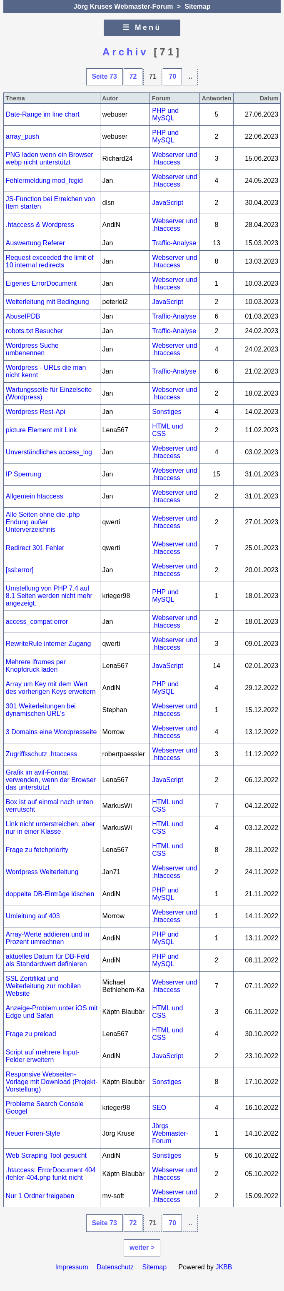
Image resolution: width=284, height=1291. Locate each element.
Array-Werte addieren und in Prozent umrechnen (48, 938)
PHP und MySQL (165, 114)
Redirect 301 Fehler (35, 547)
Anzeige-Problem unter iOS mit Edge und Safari (52, 1011)
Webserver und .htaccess (174, 158)
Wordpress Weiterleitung (42, 871)
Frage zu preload (31, 1033)
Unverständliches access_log (49, 452)
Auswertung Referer (35, 243)
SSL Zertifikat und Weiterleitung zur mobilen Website (43, 986)
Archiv (125, 51)
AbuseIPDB (23, 316)
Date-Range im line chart (43, 114)
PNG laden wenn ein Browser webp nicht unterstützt (49, 158)
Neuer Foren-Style (33, 1133)
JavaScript (167, 202)
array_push (22, 136)
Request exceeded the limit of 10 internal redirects (50, 261)
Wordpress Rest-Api (35, 411)
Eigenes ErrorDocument (41, 283)
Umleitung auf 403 (33, 916)
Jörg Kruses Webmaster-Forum (123, 6)
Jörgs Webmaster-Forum (170, 1133)
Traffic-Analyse (174, 243)
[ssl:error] (20, 569)
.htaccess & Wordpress (40, 224)
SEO (159, 1107)
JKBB (224, 1267)
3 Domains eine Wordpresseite (51, 731)
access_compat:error (37, 621)
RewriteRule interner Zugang (48, 643)
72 (133, 76)
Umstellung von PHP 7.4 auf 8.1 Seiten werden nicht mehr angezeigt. (49, 596)
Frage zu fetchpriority (37, 849)
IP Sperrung (23, 474)
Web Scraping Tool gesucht (46, 1155)
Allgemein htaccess (34, 496)
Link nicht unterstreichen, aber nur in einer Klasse (50, 827)
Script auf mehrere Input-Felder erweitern (43, 1056)
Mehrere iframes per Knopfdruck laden (36, 665)
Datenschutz (115, 1267)
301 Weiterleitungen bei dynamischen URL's (41, 710)
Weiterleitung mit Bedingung (47, 301)
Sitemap (197, 6)
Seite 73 (104, 76)
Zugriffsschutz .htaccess (41, 754)
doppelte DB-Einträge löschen (50, 893)
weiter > (142, 1247)
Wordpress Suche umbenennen (32, 349)
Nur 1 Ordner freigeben (40, 1195)
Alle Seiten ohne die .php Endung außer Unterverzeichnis (43, 522)
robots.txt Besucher (34, 330)
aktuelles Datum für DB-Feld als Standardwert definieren (48, 960)
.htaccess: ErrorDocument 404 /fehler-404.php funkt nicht (51, 1173)
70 (172, 76)
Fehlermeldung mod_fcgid (44, 180)
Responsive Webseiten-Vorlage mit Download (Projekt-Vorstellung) (52, 1082)
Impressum (71, 1267)
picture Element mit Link (41, 430)
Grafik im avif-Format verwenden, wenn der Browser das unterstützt (51, 780)
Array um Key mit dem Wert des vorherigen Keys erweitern (51, 687)
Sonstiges (166, 411)
